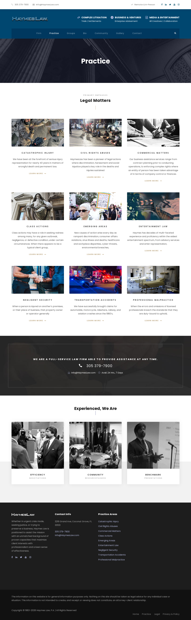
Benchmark (153, 474)
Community (101, 33)
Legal (157, 614)
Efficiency (37, 474)
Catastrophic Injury (108, 521)
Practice (54, 33)
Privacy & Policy (171, 614)
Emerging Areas (106, 540)
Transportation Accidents (112, 554)
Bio (85, 33)
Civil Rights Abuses (108, 526)
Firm (38, 33)
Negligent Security (108, 550)
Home (136, 614)
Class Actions (105, 535)
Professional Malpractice (111, 559)
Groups (71, 33)
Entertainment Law (108, 545)
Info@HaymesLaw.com (47, 4)
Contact (137, 33)
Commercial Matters (109, 531)
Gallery (120, 33)
